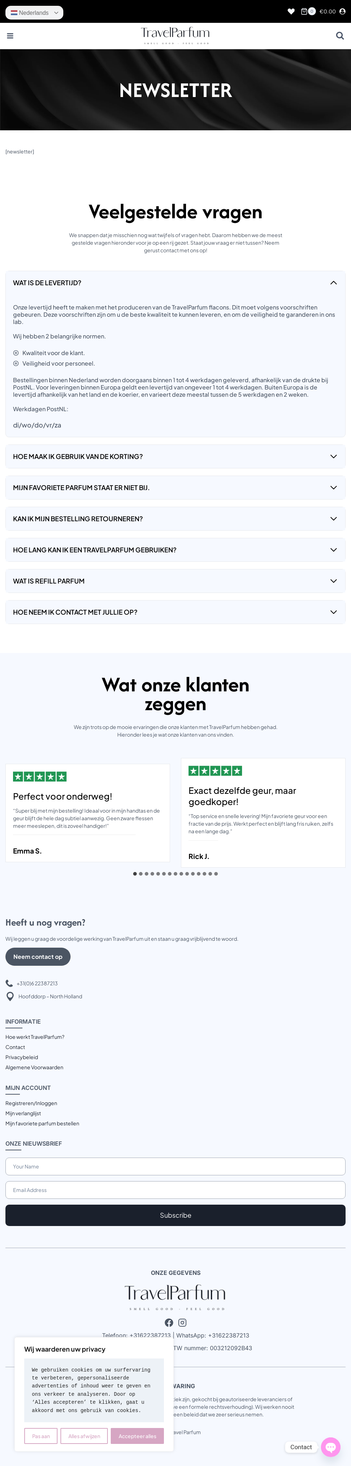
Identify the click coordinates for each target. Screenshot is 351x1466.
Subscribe (175, 1215)
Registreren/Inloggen (31, 1103)
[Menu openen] (10, 36)
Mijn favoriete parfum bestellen (42, 1123)
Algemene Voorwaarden (34, 1067)
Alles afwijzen (84, 1436)
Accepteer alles (137, 1436)
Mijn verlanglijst (23, 1113)
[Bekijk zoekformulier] (340, 36)
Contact (15, 1047)
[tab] (135, 874)
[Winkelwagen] (308, 11)
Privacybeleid (21, 1057)
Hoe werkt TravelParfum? (34, 1036)
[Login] (342, 11)
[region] (94, 1394)
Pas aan (41, 1436)
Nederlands (29, 12)
